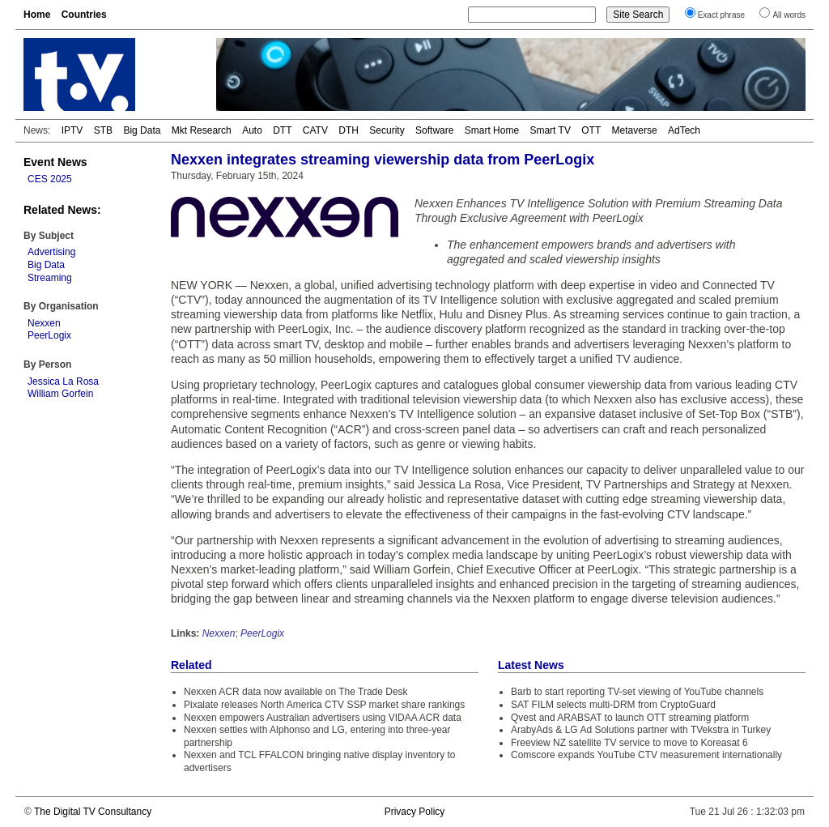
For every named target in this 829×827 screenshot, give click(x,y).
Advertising (51, 252)
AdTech (684, 130)
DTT (282, 130)
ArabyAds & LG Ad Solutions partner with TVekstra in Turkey (641, 729)
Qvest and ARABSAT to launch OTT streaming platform (630, 717)
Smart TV (549, 130)
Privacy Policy (415, 811)
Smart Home (492, 130)
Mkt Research (202, 130)
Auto (252, 130)
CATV (315, 130)
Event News (55, 162)
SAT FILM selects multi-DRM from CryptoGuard (613, 704)
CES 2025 (50, 179)
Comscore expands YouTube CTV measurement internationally (646, 755)
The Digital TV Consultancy (92, 811)
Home (36, 14)
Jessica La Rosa (63, 381)
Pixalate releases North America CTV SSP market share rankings (324, 704)
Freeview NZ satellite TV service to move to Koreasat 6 (629, 742)
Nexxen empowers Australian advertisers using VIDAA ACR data (322, 717)
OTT (591, 130)
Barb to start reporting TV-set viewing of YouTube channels (637, 691)
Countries (84, 14)
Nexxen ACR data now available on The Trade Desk (296, 691)
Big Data (141, 130)
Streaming (50, 277)
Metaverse (634, 130)
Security (386, 130)
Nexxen (44, 323)
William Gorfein (60, 393)
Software (434, 130)
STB (103, 130)
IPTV (72, 130)
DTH (348, 130)
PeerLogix (49, 335)
